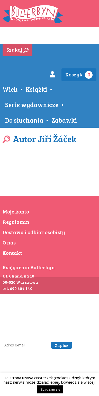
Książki (36, 89)
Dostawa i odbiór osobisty (34, 232)
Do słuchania (24, 120)
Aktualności (48, 37)
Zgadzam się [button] (50, 389)
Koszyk (79, 75)
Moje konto (16, 211)
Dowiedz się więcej (78, 382)
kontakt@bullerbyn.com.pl (67, 313)
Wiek (10, 89)
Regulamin (16, 221)
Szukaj (17, 49)
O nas (9, 242)
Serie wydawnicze (31, 104)
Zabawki (64, 120)
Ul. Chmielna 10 (18, 276)
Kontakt (12, 252)
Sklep (13, 37)
